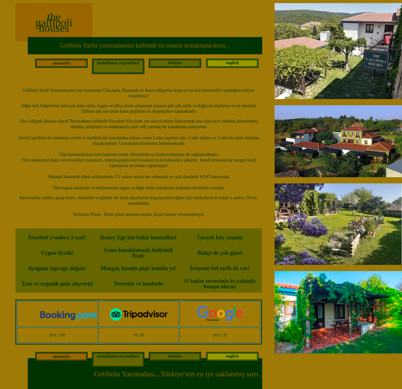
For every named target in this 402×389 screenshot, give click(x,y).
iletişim (175, 63)
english (232, 63)
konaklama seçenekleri (118, 63)
